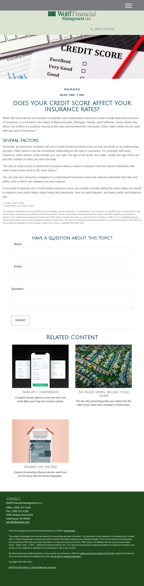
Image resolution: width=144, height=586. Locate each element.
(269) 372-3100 (102, 29)
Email (18, 266)
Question (17, 288)
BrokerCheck (69, 531)
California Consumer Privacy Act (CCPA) (97, 553)
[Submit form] (20, 320)
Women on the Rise (40, 467)
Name (18, 244)
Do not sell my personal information (66, 556)
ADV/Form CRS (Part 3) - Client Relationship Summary (32, 567)
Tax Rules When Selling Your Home (103, 394)
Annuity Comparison (40, 392)
